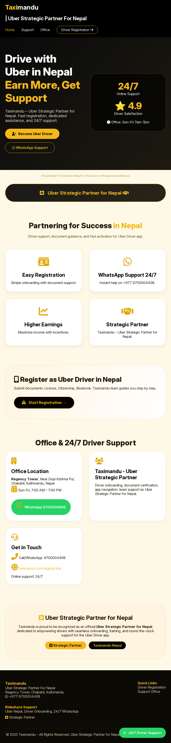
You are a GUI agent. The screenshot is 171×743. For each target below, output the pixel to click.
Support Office (149, 691)
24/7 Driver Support (142, 733)
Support (27, 30)
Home (9, 30)
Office (45, 30)
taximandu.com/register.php (40, 568)
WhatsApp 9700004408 (41, 505)
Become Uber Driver (32, 134)
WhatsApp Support (30, 147)
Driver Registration (77, 30)
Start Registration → (44, 402)
